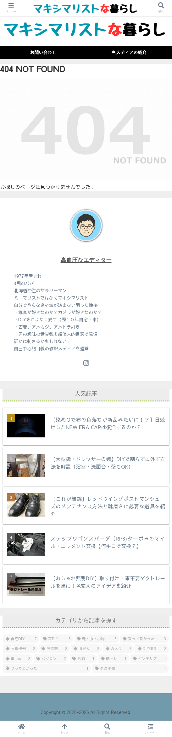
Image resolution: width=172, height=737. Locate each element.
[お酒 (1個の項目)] (83, 658)
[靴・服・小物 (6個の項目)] (97, 639)
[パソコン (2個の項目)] (51, 658)
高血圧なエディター (86, 260)
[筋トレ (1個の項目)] (113, 658)
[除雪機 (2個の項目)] (54, 648)
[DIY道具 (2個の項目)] (152, 648)
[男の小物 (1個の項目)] (130, 668)
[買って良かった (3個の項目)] (144, 639)
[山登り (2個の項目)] (86, 648)
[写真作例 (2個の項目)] (20, 648)
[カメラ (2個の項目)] (118, 648)
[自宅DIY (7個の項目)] (21, 639)
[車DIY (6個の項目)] (57, 639)
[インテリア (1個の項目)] (149, 658)
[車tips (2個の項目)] (18, 658)
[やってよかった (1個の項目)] (47, 668)
